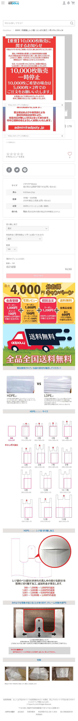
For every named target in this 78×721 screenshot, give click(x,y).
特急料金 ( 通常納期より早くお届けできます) (25, 235)
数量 (8, 245)
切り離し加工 (11, 224)
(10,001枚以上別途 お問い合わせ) (36, 201)
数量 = (9, 263)
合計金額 (11, 267)
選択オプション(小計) (15, 259)
